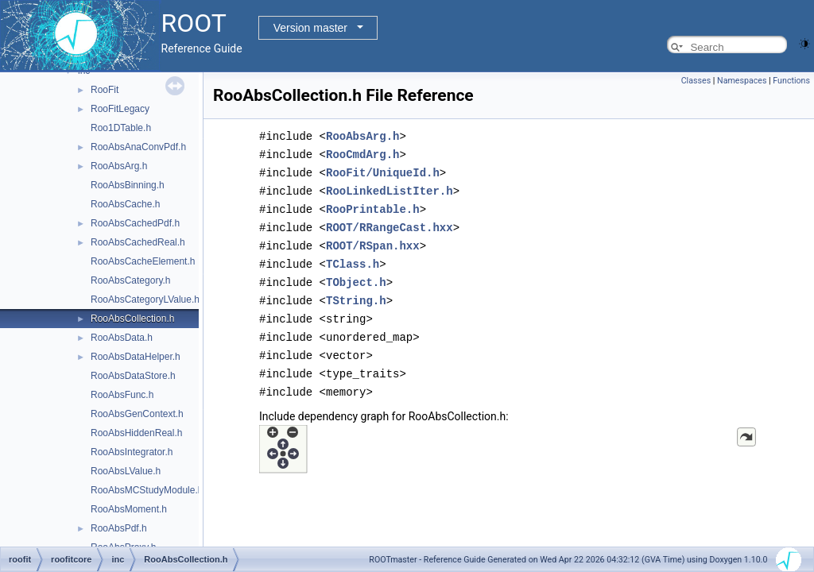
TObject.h (356, 275)
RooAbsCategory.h (131, 280)
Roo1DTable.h (121, 127)
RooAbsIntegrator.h (131, 452)
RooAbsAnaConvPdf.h (138, 147)
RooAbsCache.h (125, 204)
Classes (696, 80)
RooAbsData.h (122, 337)
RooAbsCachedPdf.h (135, 223)
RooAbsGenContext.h (137, 413)
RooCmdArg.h (362, 152)
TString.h (356, 292)
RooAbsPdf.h (119, 528)
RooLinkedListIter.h (389, 187)
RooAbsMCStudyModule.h (147, 490)
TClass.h (352, 257)
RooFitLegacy (120, 108)
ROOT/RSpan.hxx (373, 240)
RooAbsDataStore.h (133, 375)
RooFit (104, 89)
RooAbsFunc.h (122, 394)
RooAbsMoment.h (129, 509)
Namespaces (741, 80)
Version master (310, 27)
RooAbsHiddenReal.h (136, 433)
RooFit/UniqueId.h (383, 170)
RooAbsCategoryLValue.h (145, 299)
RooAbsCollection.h (132, 318)
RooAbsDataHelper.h (135, 356)
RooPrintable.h (373, 205)
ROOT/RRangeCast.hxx (389, 222)
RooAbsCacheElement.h (143, 261)
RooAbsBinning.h (128, 185)
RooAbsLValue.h (126, 471)
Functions (791, 80)
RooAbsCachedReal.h (138, 242)
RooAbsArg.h (119, 166)
